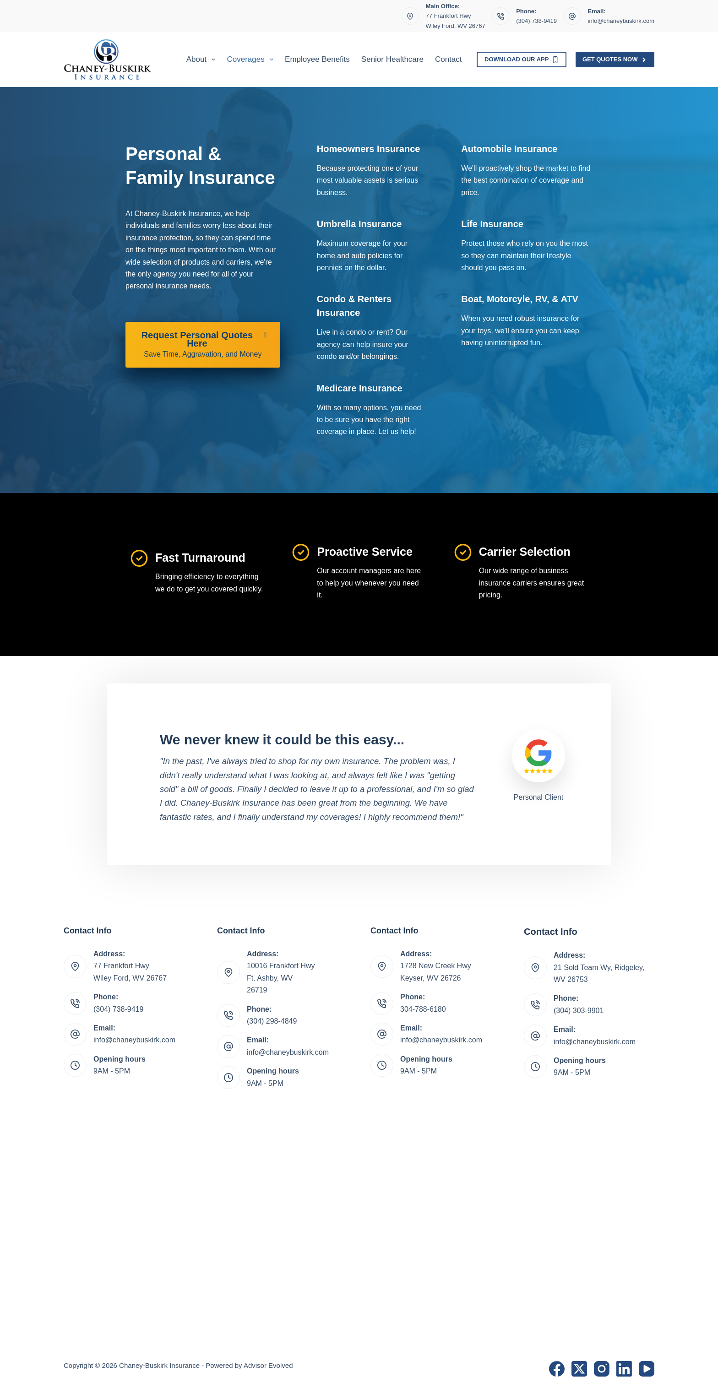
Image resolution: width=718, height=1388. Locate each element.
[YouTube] (646, 1369)
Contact (448, 59)
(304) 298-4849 (272, 1021)
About (202, 59)
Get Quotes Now (614, 59)
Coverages (252, 59)
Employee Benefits (317, 59)
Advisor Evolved (268, 1365)
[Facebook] (557, 1369)
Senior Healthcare (392, 59)
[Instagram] (601, 1369)
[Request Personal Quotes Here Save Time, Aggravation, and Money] (202, 345)
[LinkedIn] (624, 1369)
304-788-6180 (423, 1009)
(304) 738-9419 (536, 20)
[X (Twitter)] (579, 1369)
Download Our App (521, 59)
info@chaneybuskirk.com (621, 20)
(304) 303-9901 (579, 1010)
